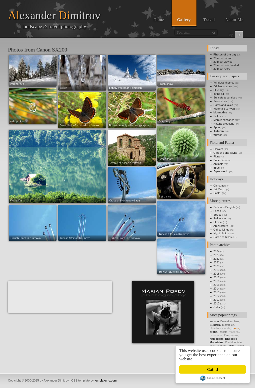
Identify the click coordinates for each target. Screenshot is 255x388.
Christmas (219, 185)
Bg (231, 35)
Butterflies (219, 160)
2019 (216, 269)
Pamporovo (231, 335)
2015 (216, 284)
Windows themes (223, 82)
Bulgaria (215, 324)
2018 (216, 273)
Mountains (220, 112)
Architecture (220, 225)
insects (223, 331)
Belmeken (226, 321)
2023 (216, 254)
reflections (217, 338)
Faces (217, 210)
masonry (234, 331)
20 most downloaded (226, 65)
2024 (216, 251)
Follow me (219, 218)
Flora (216, 156)
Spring (217, 127)
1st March (219, 189)
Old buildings (221, 229)
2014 (216, 288)
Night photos (221, 233)
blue (236, 321)
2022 (216, 258)
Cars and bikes (222, 237)
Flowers (218, 148)
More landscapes (223, 119)
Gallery (184, 20)
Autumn (218, 131)
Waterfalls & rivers (224, 108)
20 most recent (222, 58)
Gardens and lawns (225, 152)
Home (158, 20)
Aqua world (220, 171)
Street (217, 214)
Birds (216, 167)
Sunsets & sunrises (225, 97)
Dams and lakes (223, 104)
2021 (216, 262)
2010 (216, 303)
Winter (217, 134)
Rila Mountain (233, 342)
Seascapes (220, 101)
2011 (216, 299)
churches (215, 328)
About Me (234, 20)
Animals (218, 163)
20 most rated (221, 68)
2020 (216, 266)
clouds (226, 328)
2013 (216, 292)
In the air (218, 93)
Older (216, 307)
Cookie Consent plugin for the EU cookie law (212, 378)
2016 (216, 281)
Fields (217, 116)
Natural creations (223, 123)
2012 (216, 295)
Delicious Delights (224, 207)
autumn (214, 321)
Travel (209, 20)
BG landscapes (222, 86)
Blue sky (218, 90)
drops (213, 331)
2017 (216, 277)
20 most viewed (222, 61)
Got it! (212, 369)
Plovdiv (217, 222)
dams (235, 328)
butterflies (228, 324)
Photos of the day (224, 54)
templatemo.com (106, 380)
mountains (216, 335)
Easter (217, 193)
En (239, 35)
